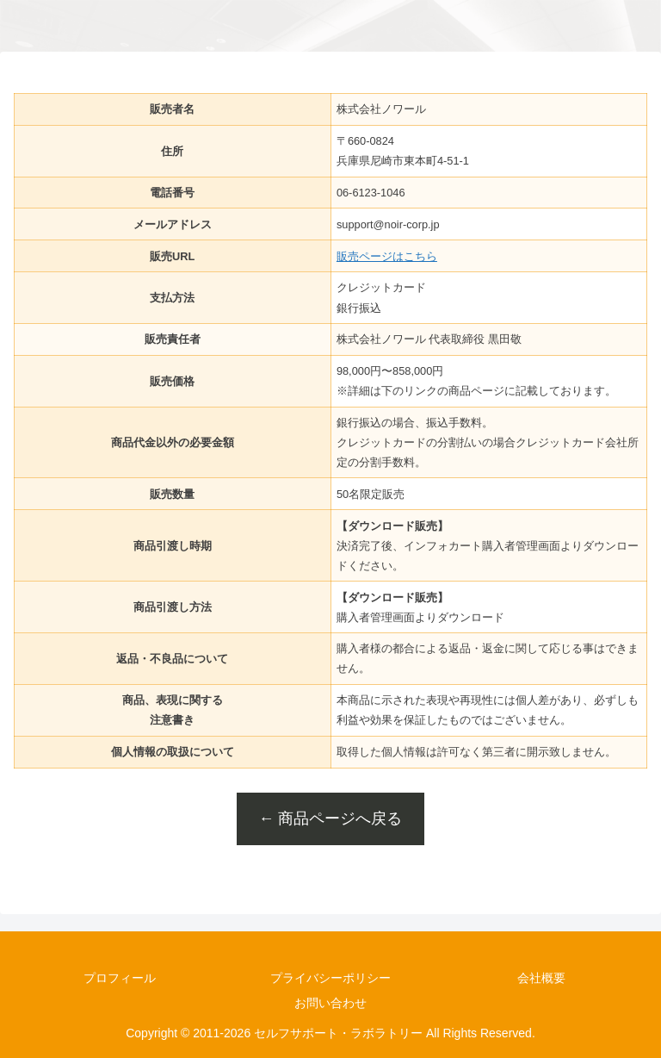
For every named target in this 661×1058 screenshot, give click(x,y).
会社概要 (541, 978)
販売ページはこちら (387, 256)
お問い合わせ (330, 1003)
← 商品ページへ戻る (330, 818)
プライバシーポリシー (330, 978)
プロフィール (119, 978)
